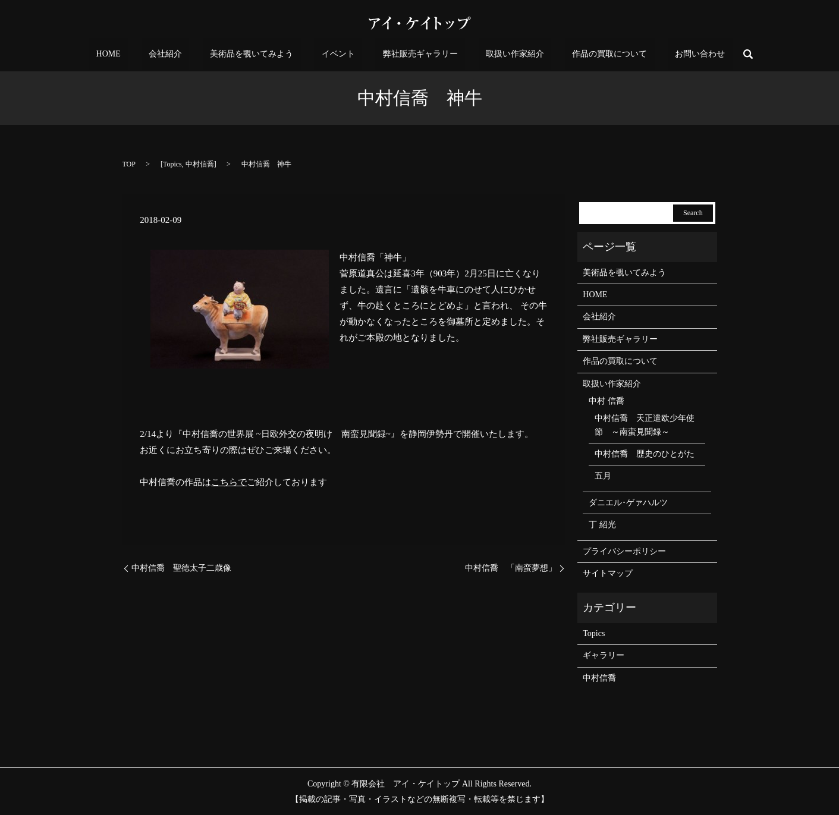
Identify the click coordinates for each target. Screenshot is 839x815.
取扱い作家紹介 (493, 54)
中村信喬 (200, 164)
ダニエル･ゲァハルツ (628, 502)
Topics (172, 164)
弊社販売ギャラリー (412, 54)
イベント (345, 54)
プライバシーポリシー (624, 551)
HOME (160, 54)
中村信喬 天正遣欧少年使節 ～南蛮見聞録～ (645, 425)
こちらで (229, 482)
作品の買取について (572, 54)
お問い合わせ (648, 54)
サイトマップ (608, 573)
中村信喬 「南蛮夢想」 (511, 568)
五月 (603, 475)
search (689, 54)
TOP (129, 164)
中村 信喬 (606, 401)
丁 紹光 (602, 524)
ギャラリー (603, 655)
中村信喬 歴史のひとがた (645, 453)
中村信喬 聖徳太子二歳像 (181, 568)
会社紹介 (202, 54)
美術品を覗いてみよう (274, 54)
